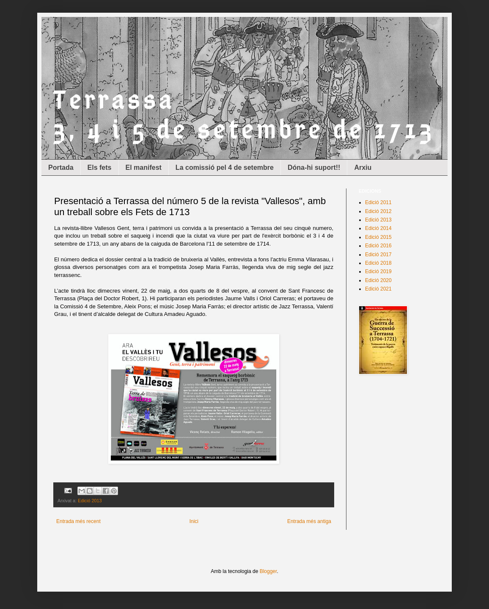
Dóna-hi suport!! (314, 167)
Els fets (100, 167)
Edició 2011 (378, 202)
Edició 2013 (90, 500)
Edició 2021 (378, 289)
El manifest (144, 167)
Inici (194, 521)
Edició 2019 (378, 271)
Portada (61, 167)
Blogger (268, 571)
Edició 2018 (378, 263)
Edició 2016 (378, 246)
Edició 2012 (378, 211)
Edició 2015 (378, 237)
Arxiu (362, 167)
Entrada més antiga (309, 521)
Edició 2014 (378, 228)
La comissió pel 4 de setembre (225, 167)
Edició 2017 (378, 254)
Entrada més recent (78, 521)
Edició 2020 (378, 280)
